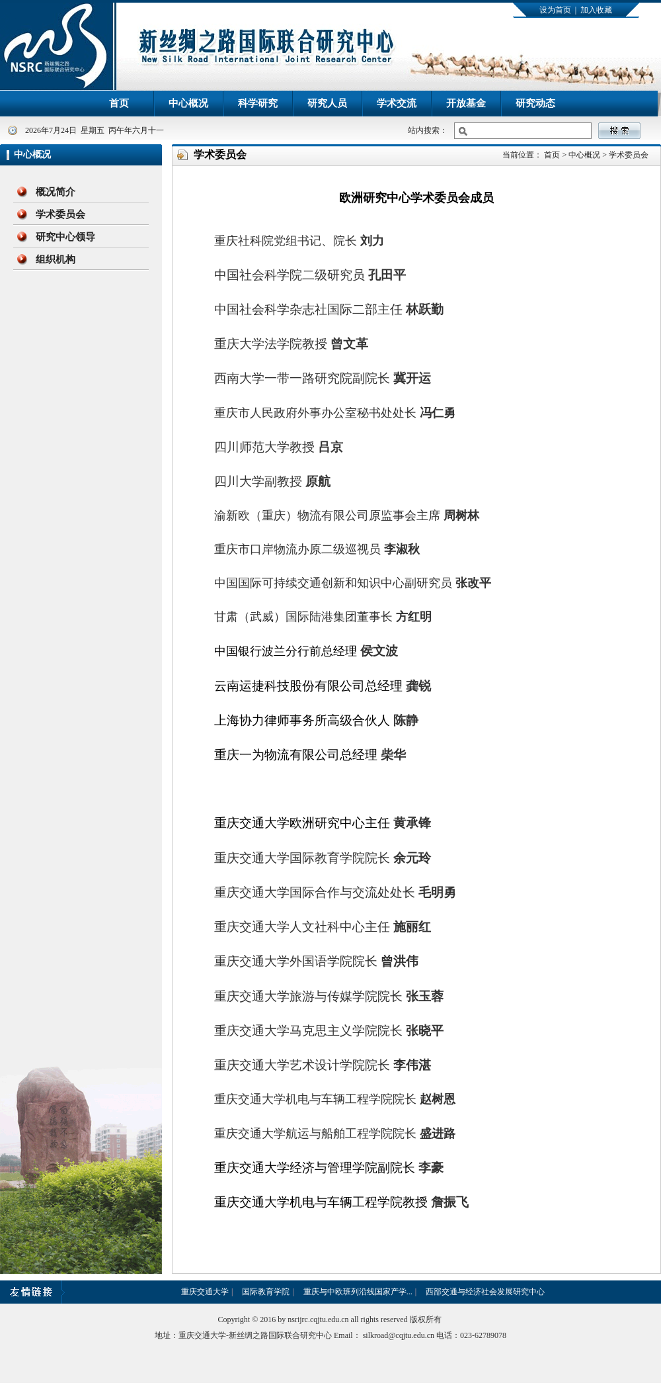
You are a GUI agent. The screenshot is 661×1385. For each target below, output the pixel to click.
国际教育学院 (266, 1291)
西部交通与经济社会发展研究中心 (485, 1291)
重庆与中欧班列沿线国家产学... (357, 1291)
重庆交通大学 (205, 1291)
